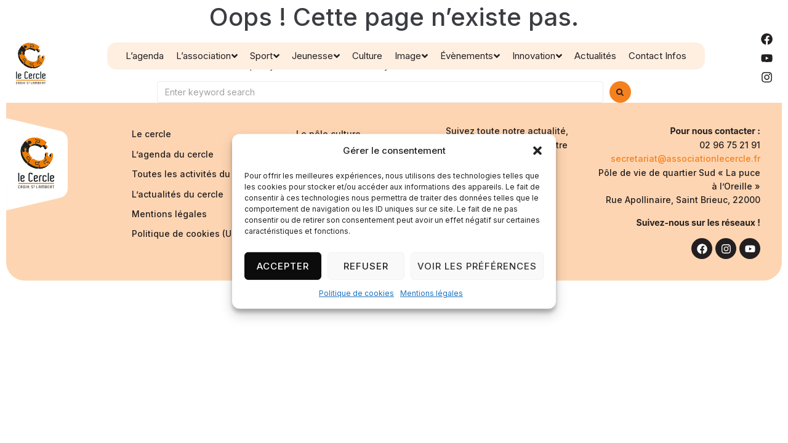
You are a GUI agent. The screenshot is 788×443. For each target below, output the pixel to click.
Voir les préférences (477, 265)
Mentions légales (431, 293)
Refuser (366, 265)
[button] (537, 151)
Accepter (283, 265)
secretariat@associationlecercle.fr (685, 158)
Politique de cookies (356, 293)
